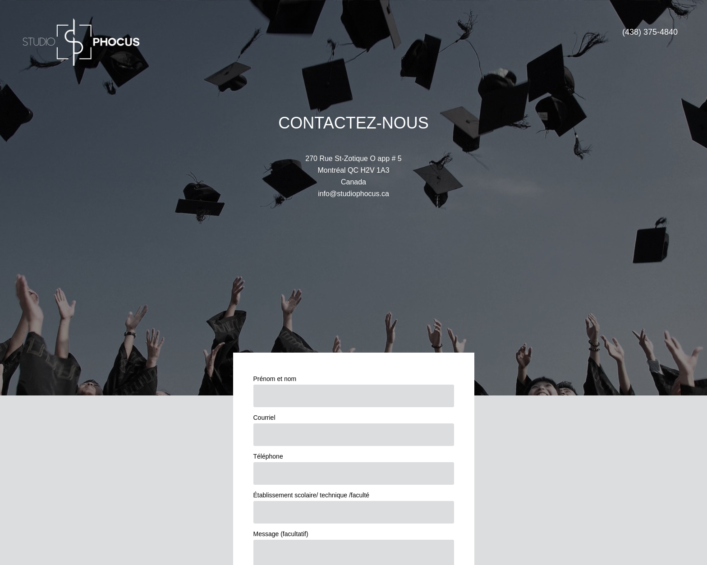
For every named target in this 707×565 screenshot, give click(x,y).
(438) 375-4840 (650, 32)
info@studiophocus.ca (353, 194)
